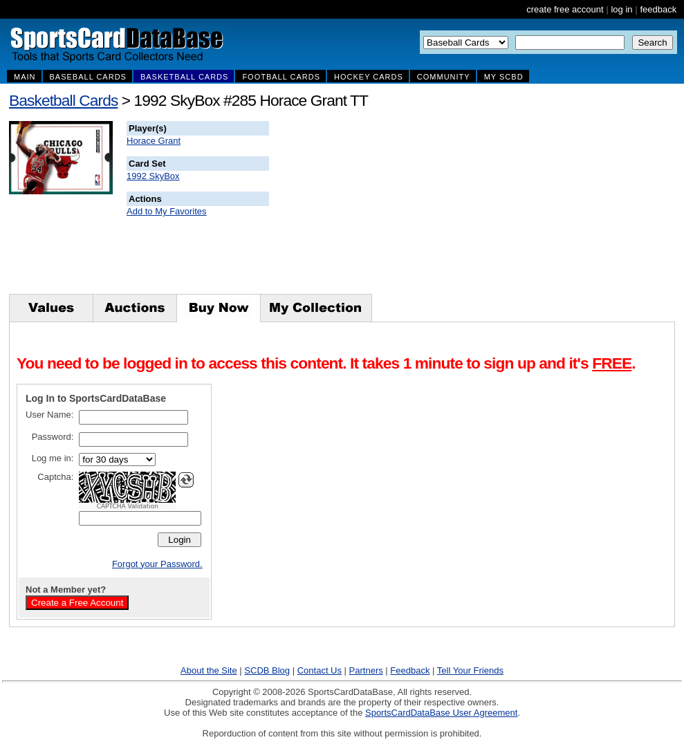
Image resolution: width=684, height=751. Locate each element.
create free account (564, 9)
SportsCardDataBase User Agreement (441, 712)
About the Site (209, 670)
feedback (658, 9)
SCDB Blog (267, 670)
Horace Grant (154, 141)
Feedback (409, 670)
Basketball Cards (63, 100)
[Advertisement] (519, 207)
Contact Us (319, 670)
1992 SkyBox (153, 176)
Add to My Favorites (167, 211)
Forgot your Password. (157, 564)
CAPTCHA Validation (127, 506)
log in (621, 9)
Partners (366, 670)
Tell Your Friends (470, 670)
